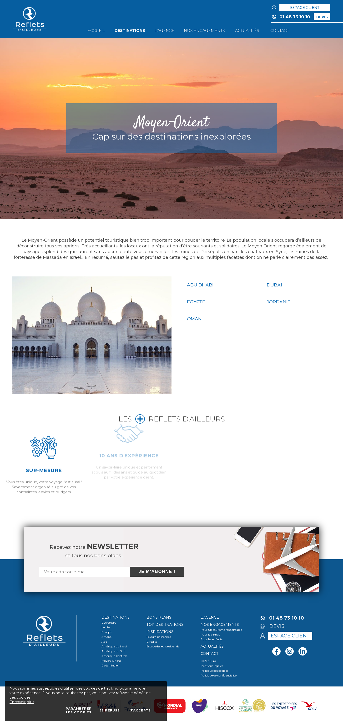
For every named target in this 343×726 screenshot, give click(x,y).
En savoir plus (22, 702)
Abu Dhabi (200, 285)
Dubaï (274, 285)
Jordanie (278, 302)
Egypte (196, 302)
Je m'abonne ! (157, 571)
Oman (194, 318)
